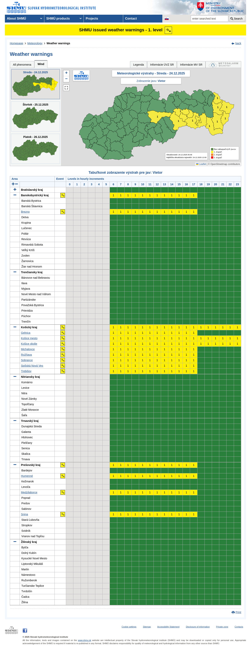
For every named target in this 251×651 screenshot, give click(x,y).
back (238, 43)
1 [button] (157, 117)
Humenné (27, 475)
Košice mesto (29, 338)
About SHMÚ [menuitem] (16, 18)
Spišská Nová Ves (32, 365)
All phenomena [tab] (22, 64)
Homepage (16, 43)
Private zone (222, 627)
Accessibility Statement (168, 627)
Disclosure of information (198, 627)
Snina (24, 514)
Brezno (25, 211)
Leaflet (201, 164)
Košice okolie (29, 343)
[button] (66, 73)
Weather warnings (58, 43)
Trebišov (26, 371)
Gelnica (25, 332)
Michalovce (28, 349)
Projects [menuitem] (92, 18)
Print (238, 612)
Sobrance (27, 360)
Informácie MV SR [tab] (191, 64)
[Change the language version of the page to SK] (167, 19)
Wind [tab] (40, 64)
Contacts (239, 627)
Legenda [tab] (138, 64)
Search (238, 18)
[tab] (223, 64)
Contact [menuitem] (131, 18)
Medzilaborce (29, 492)
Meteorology (35, 43)
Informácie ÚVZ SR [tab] (162, 64)
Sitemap (147, 627)
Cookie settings (129, 627)
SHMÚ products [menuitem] (58, 18)
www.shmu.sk (84, 640)
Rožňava (26, 354)
